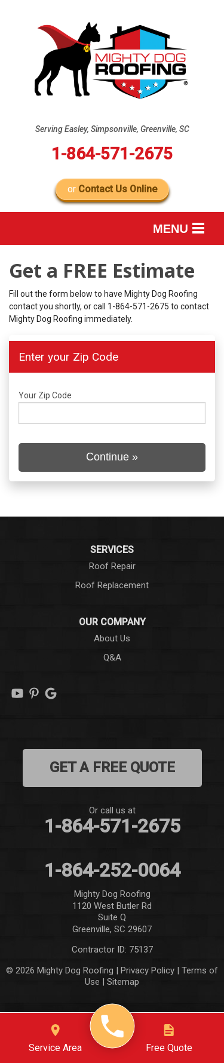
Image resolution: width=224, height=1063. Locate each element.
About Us (112, 638)
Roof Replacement (112, 585)
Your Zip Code (45, 395)
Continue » (112, 457)
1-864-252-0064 (112, 870)
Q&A (112, 657)
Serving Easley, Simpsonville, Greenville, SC (112, 129)
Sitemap (123, 981)
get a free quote (112, 767)
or (112, 189)
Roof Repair (112, 566)
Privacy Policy (147, 970)
